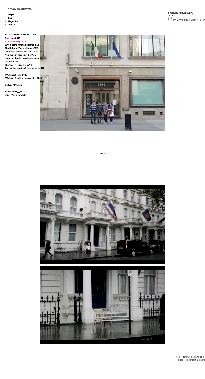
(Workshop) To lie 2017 (16, 75)
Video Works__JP (13, 91)
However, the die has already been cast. (24, 58)
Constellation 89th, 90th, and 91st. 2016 (24, 51)
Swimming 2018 (12, 38)
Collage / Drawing (13, 85)
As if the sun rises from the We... (20, 54)
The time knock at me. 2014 (18, 64)
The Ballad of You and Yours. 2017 (21, 48)
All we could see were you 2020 (20, 34)
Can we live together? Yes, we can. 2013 (24, 68)
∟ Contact (10, 24)
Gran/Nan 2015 (12, 61)
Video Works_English (15, 95)
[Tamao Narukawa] (25, 8)
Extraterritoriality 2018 (15, 41)
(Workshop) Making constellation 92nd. (23, 78)
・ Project (9, 14)
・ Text (8, 18)
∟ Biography (11, 21)
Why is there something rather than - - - (24, 44)
